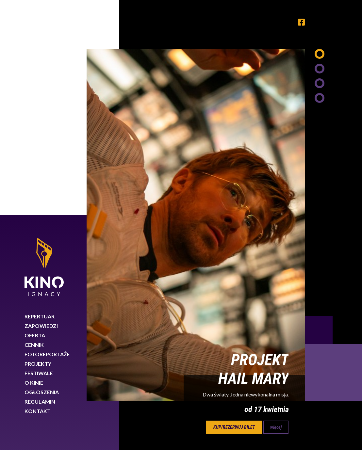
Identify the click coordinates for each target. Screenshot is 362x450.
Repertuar (40, 101)
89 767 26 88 (307, 383)
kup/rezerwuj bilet (234, 212)
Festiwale (39, 158)
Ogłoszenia (42, 177)
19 (251, 245)
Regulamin (40, 187)
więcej (276, 212)
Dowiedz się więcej (253, 426)
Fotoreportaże (47, 139)
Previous (319, 115)
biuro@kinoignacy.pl (307, 391)
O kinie (34, 168)
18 (234, 245)
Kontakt (38, 196)
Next (333, 157)
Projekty (38, 149)
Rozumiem (331, 428)
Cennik (34, 130)
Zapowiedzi (41, 111)
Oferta (35, 120)
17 (217, 245)
